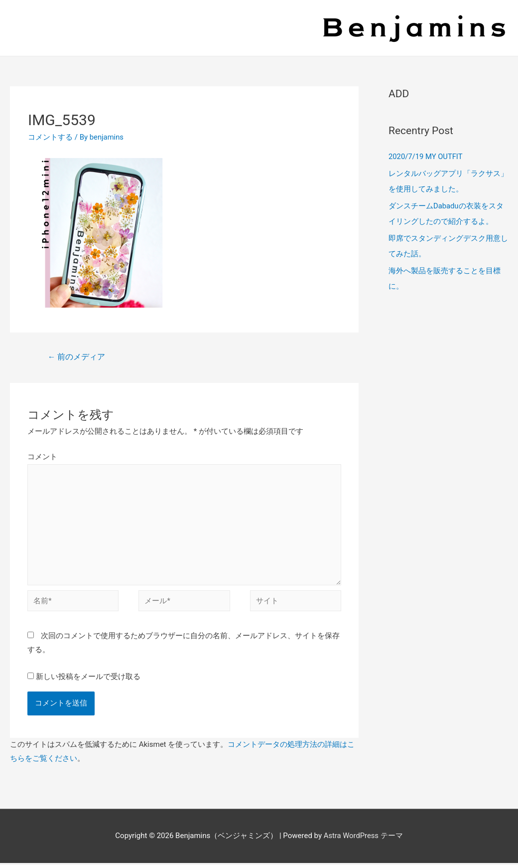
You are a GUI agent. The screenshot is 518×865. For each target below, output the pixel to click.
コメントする (50, 137)
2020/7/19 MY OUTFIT (426, 156)
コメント (42, 456)
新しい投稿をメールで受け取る (88, 679)
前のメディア (77, 356)
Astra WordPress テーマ (363, 838)
